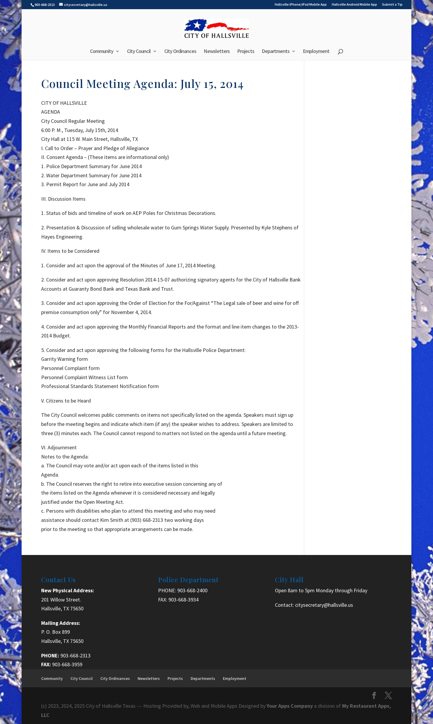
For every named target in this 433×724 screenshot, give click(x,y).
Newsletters (217, 51)
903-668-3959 (67, 664)
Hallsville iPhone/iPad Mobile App (301, 5)
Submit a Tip (392, 5)
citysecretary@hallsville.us (324, 604)
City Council (139, 51)
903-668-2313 (75, 655)
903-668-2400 (192, 590)
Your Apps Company (290, 705)
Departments (275, 51)
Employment (316, 51)
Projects (245, 51)
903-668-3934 (183, 599)
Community (101, 51)
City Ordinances (180, 51)
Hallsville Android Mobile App (354, 5)
